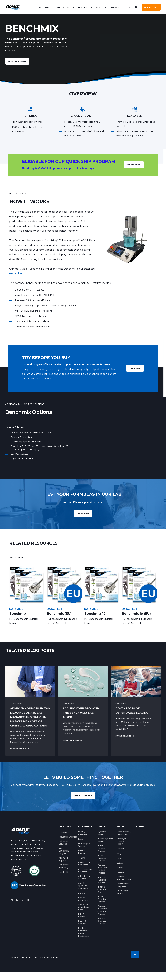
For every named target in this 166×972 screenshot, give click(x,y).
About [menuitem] (99, 7)
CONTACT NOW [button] (133, 165)
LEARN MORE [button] (135, 368)
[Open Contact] (129, 7)
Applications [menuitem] (63, 7)
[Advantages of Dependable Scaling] (136, 711)
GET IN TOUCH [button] (151, 7)
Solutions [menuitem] (43, 7)
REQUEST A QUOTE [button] (83, 795)
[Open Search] (136, 7)
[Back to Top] (135, 954)
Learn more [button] (83, 513)
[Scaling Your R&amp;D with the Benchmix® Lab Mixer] (83, 711)
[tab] (16, 557)
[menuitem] (52, 7)
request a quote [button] (17, 61)
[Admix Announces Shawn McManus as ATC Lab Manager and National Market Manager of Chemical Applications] (30, 711)
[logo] (20, 830)
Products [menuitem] (83, 7)
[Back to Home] (12, 7)
